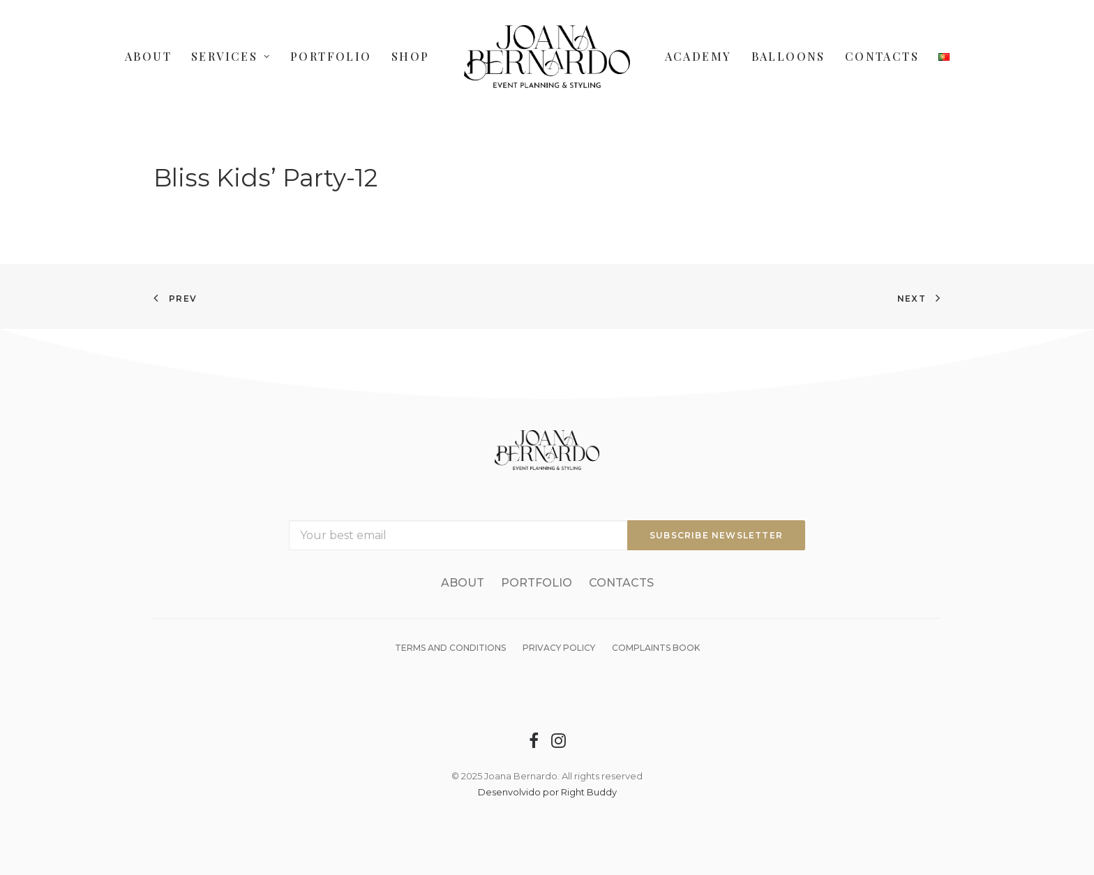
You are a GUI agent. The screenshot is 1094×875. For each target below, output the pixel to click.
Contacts (882, 56)
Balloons (788, 56)
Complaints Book (656, 647)
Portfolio (331, 56)
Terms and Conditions (450, 647)
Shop (410, 56)
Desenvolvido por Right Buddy (547, 791)
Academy (698, 56)
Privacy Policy (559, 647)
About (148, 56)
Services (231, 56)
